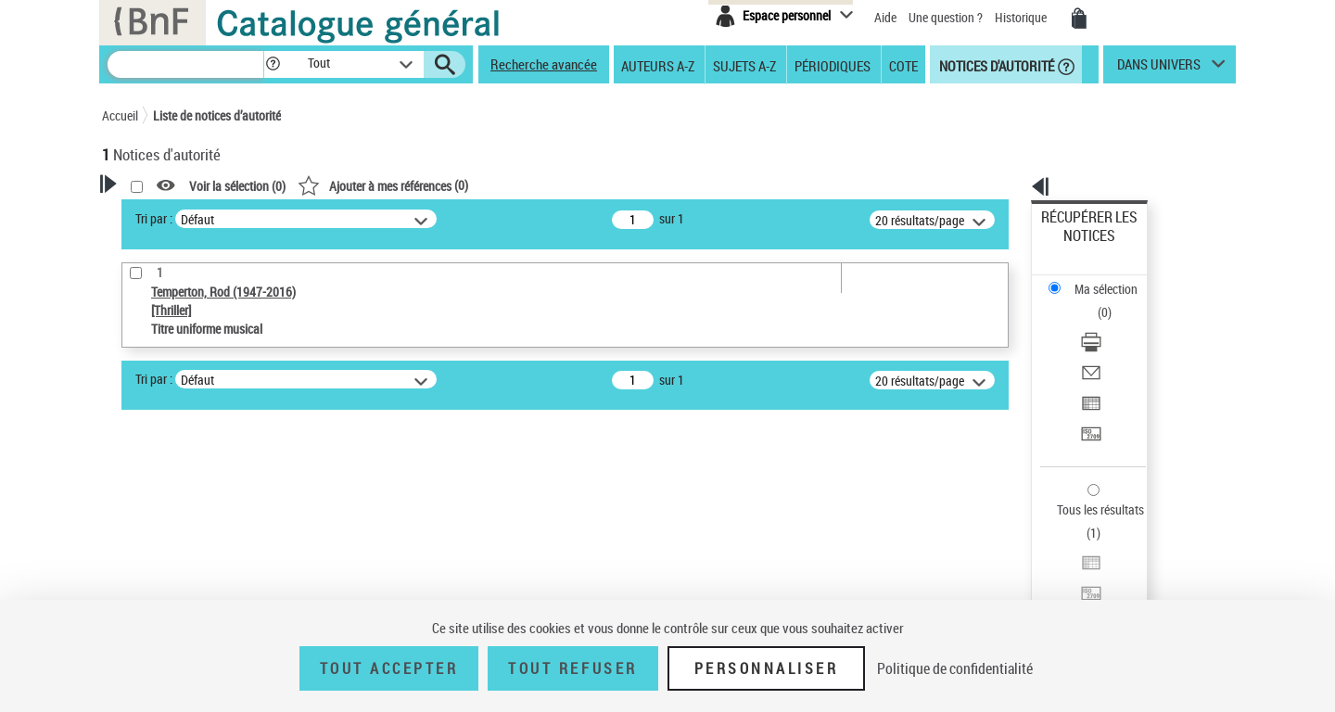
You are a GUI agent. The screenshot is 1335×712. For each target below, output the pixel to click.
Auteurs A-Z (657, 65)
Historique (1022, 17)
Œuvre (145, 499)
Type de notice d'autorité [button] (191, 470)
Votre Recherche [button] (178, 215)
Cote (903, 65)
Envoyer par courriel (1095, 301)
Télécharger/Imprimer (1099, 278)
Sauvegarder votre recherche (218, 400)
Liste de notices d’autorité (217, 115)
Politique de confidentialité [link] (955, 668)
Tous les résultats (1088, 396)
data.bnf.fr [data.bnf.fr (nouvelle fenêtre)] (1029, 568)
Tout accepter (389, 668)
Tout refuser (572, 668)
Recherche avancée (543, 64)
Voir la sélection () (475, 186)
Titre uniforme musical (196, 527)
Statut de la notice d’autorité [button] (202, 555)
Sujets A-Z (744, 65)
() (621, 185)
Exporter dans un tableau (1109, 323)
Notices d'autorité (995, 65)
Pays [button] (134, 586)
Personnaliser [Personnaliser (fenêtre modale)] (766, 668)
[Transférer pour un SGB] (1114, 346)
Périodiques (833, 65)
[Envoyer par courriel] (1114, 301)
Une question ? (946, 17)
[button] (272, 64)
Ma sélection (1076, 246)
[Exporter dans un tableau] (1114, 323)
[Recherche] (185, 64)
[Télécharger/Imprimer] (1114, 279)
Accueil (120, 115)
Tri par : (392, 218)
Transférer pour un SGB (1104, 345)
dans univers (1159, 68)
